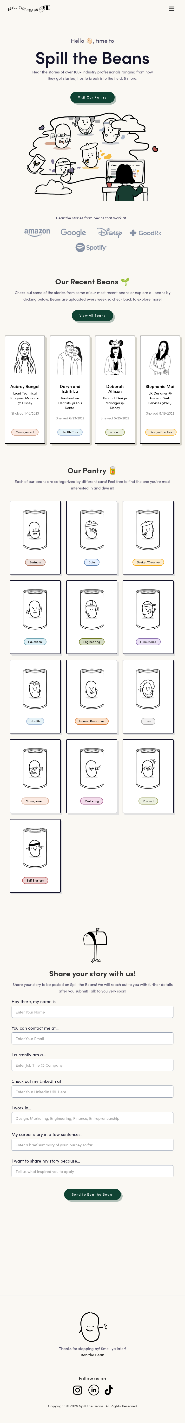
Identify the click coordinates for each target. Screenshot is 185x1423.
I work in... (21, 1107)
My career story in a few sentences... (47, 1134)
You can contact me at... (35, 1028)
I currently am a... (29, 1054)
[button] (171, 9)
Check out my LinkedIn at (36, 1081)
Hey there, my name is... (35, 1001)
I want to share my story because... (46, 1160)
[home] (84, 9)
